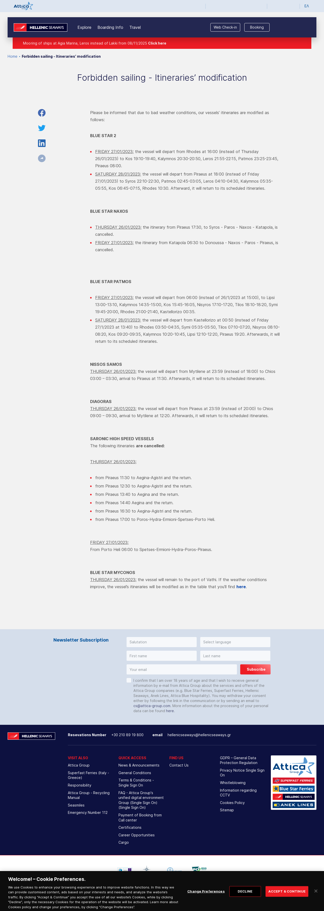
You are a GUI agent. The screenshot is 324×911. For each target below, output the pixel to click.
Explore (84, 27)
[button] (162, 642)
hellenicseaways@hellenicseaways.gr (199, 735)
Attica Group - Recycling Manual (89, 795)
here (170, 711)
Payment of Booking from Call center (140, 817)
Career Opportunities (136, 835)
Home (12, 56)
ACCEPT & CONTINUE (287, 896)
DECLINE (245, 896)
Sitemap (227, 810)
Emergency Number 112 (88, 812)
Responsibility (79, 785)
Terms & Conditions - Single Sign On (136, 782)
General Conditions (134, 773)
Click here (157, 43)
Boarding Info (110, 27)
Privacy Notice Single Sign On (242, 772)
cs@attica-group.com (151, 706)
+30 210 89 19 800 (127, 735)
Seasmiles (76, 805)
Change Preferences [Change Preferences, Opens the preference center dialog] (206, 896)
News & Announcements (138, 765)
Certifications (129, 827)
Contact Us (179, 765)
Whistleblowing (233, 782)
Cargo (123, 842)
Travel (135, 27)
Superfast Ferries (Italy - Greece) (88, 775)
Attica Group (79, 765)
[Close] (315, 895)
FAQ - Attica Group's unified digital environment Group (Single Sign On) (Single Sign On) (141, 800)
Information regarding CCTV (238, 792)
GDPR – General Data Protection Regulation (238, 760)
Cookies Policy (232, 802)
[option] (124, 870)
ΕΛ (307, 6)
